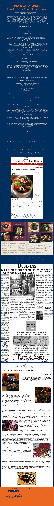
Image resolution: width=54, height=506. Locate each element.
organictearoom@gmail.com (13, 495)
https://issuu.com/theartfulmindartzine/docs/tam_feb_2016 (27, 259)
